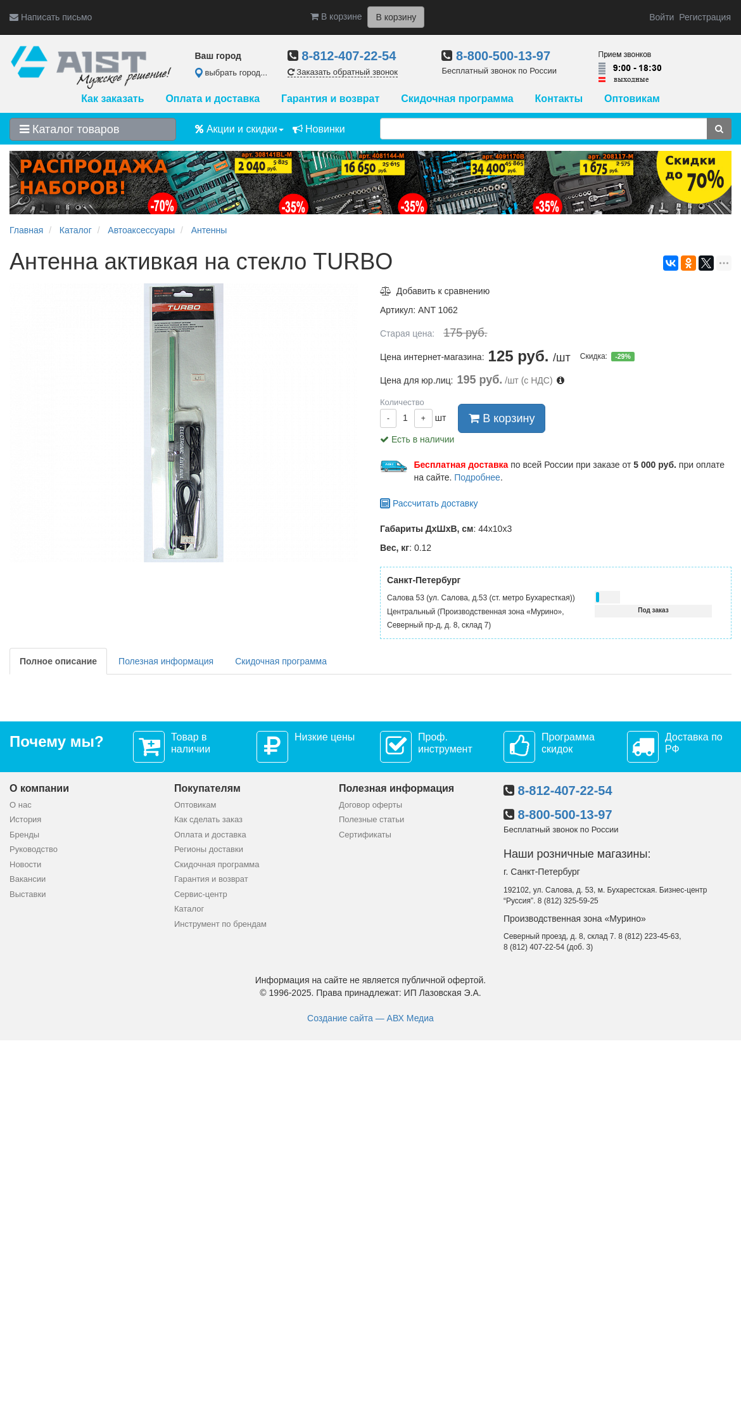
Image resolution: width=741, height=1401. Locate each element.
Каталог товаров (69, 129)
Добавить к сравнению (435, 291)
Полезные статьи (371, 819)
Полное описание (58, 661)
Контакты (559, 98)
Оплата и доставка (212, 98)
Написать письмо (51, 17)
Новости (25, 864)
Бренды (24, 834)
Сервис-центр (200, 894)
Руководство (34, 849)
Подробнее (477, 477)
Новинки (319, 129)
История (25, 819)
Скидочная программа (457, 98)
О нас (21, 805)
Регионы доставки (208, 849)
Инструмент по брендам (220, 924)
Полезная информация (165, 661)
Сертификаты (365, 834)
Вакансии (28, 879)
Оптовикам (632, 98)
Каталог (189, 909)
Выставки (28, 894)
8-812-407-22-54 (348, 56)
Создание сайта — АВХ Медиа (370, 1018)
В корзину (502, 418)
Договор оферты (370, 805)
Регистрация (705, 17)
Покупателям (207, 788)
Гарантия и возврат (330, 98)
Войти (661, 17)
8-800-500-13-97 (503, 56)
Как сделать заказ (208, 819)
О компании (39, 788)
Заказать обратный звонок (343, 72)
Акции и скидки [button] (239, 129)
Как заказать (112, 98)
